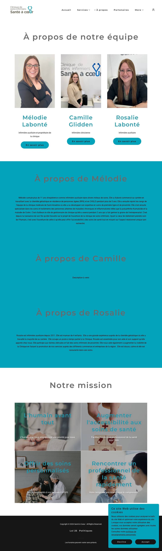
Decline (121, 543)
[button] (82, 10)
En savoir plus (35, 145)
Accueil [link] (66, 10)
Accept (146, 543)
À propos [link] (102, 10)
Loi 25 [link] (73, 531)
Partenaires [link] (121, 10)
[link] (21, 9)
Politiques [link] (85, 531)
